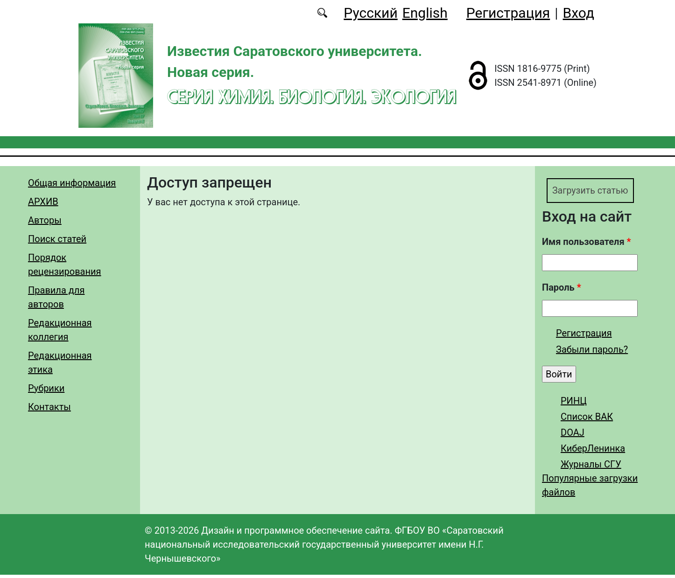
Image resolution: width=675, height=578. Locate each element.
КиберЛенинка (593, 451)
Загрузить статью (599, 192)
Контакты (49, 406)
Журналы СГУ (591, 467)
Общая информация (72, 182)
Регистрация (508, 13)
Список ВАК (587, 419)
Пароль (561, 290)
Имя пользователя (586, 245)
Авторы (45, 220)
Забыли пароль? (592, 352)
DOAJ (572, 435)
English (425, 13)
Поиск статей (57, 238)
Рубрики (46, 388)
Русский (370, 13)
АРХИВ (43, 201)
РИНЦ (574, 404)
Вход (578, 13)
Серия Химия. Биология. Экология (311, 96)
